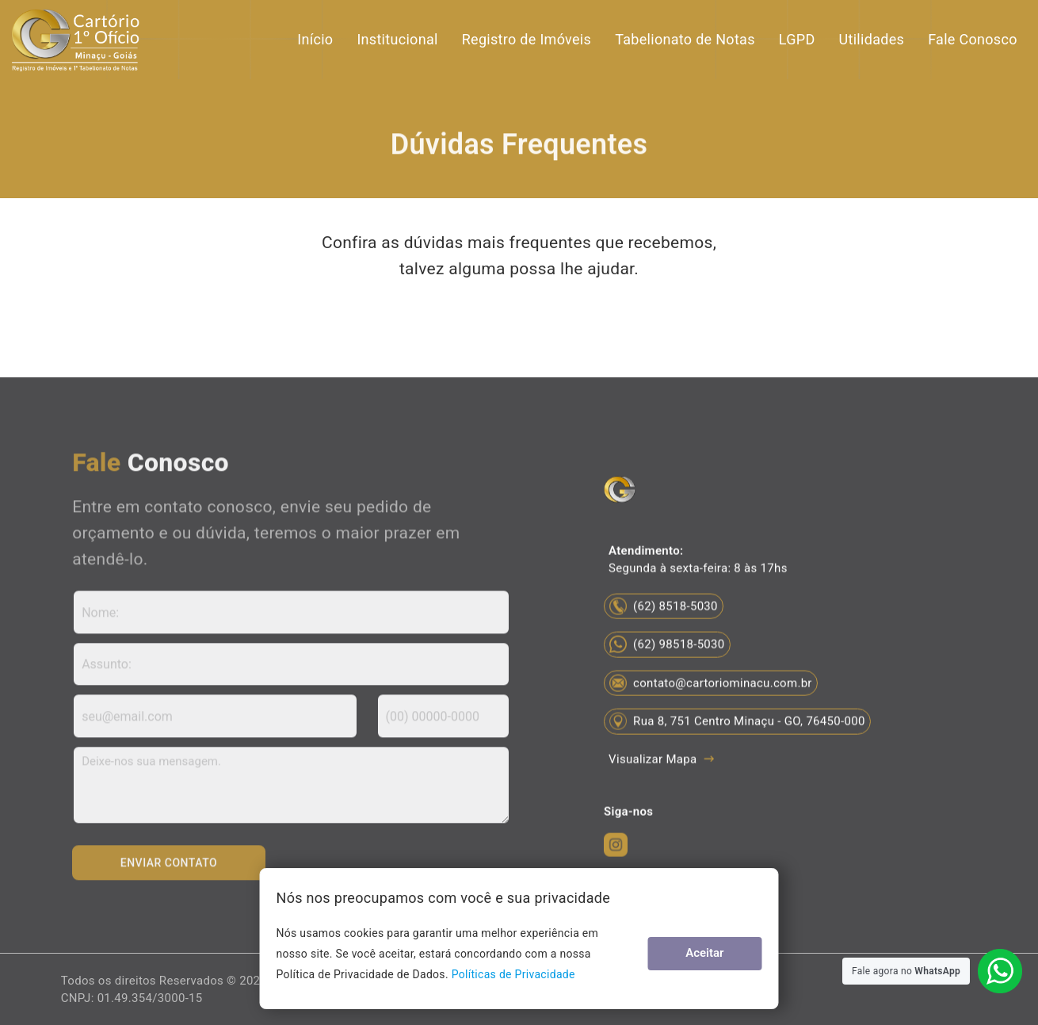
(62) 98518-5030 (666, 680)
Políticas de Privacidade (377, 974)
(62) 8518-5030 (663, 641)
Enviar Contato (169, 869)
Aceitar (723, 953)
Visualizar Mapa (661, 794)
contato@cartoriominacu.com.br (710, 718)
